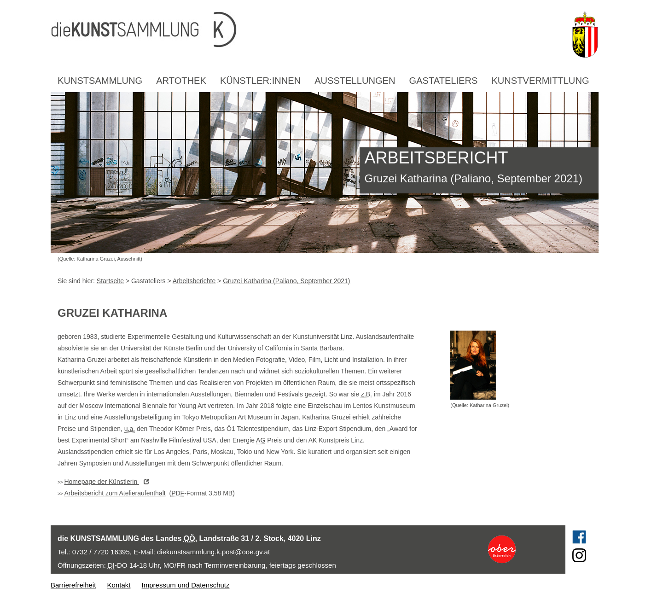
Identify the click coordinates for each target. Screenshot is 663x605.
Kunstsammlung (100, 81)
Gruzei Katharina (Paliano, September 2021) (286, 281)
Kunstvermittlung (540, 81)
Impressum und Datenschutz (186, 585)
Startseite (110, 281)
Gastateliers (443, 81)
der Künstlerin (109, 481)
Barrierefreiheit (73, 585)
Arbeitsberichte (194, 281)
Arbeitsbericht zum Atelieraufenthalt (114, 493)
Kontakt (119, 585)
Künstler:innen (260, 81)
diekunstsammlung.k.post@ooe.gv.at (213, 552)
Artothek (181, 81)
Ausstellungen (354, 81)
